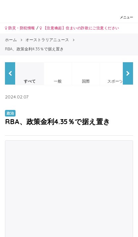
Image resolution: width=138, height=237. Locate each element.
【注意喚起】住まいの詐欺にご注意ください (79, 28)
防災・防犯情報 (20, 28)
